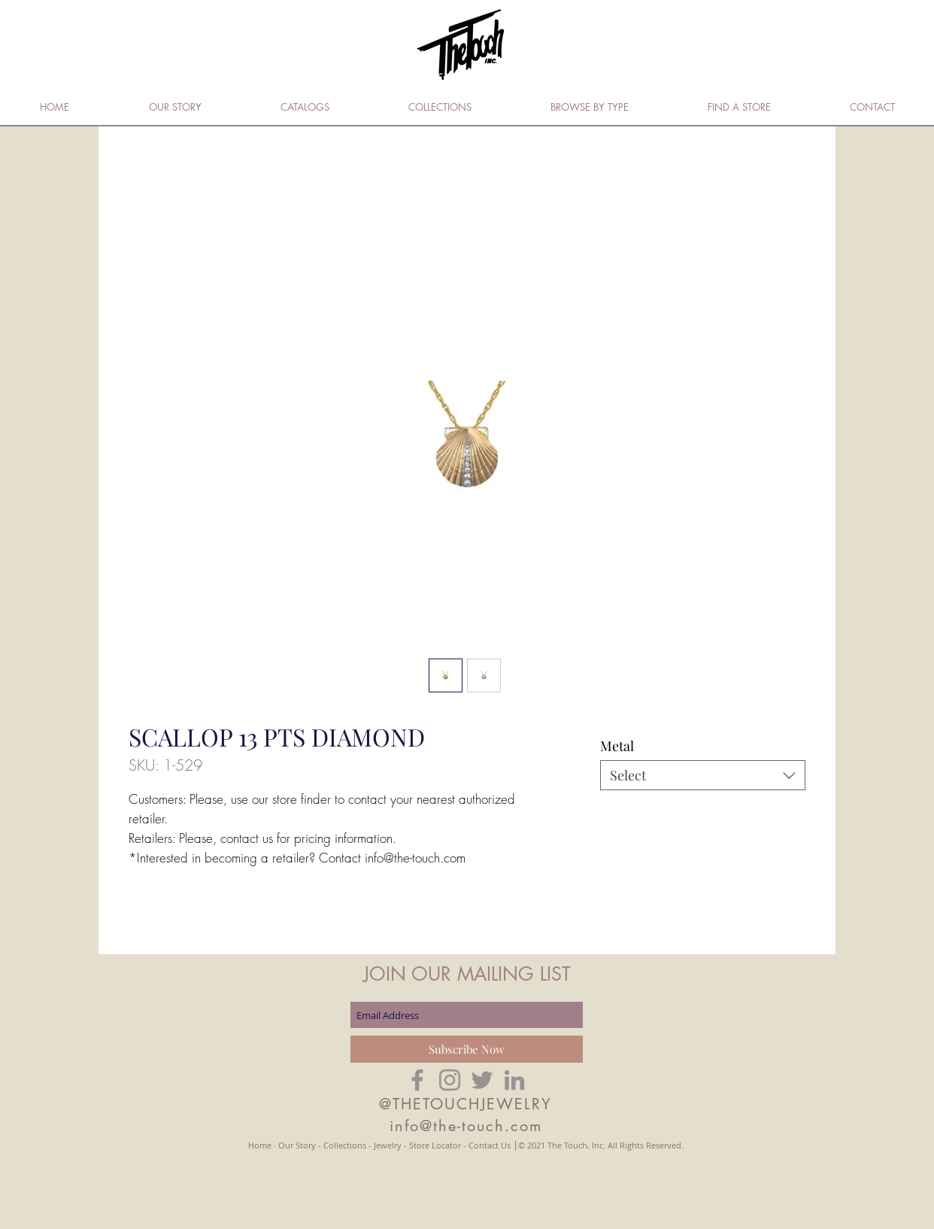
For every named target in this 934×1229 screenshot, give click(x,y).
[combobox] (702, 775)
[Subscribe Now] (466, 1049)
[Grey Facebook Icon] (417, 1080)
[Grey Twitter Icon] (482, 1080)
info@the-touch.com (466, 1126)
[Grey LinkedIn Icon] (514, 1080)
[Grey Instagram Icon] (449, 1080)
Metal (617, 746)
